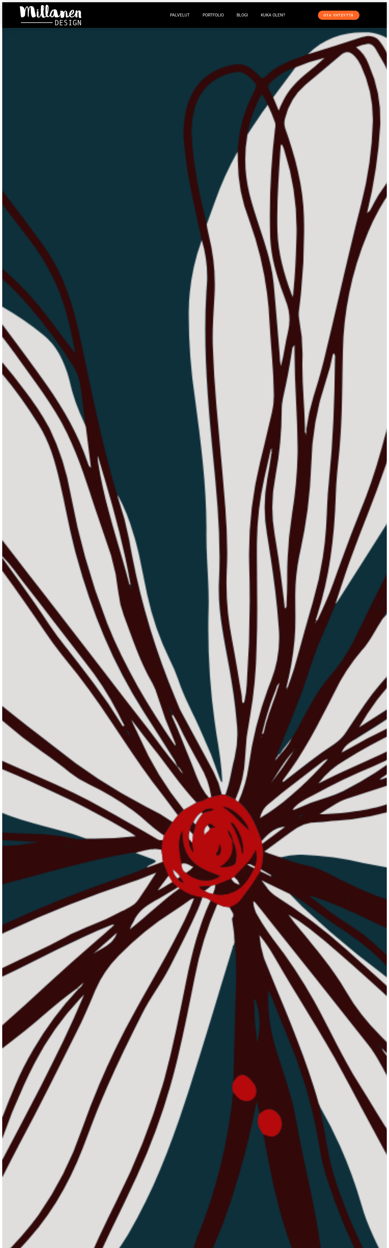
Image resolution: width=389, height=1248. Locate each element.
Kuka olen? (273, 15)
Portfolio (213, 15)
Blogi (242, 15)
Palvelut (180, 15)
